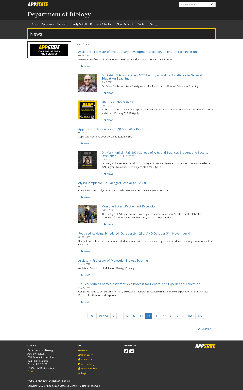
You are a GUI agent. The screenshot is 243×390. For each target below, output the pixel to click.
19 (176, 315)
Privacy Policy (87, 368)
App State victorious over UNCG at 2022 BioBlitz (112, 129)
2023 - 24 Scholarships (117, 102)
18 (169, 315)
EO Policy (85, 359)
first (92, 315)
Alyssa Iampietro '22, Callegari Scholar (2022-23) (112, 183)
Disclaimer (85, 354)
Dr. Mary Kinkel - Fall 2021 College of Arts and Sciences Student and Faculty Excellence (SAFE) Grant (155, 154)
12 (127, 315)
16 (155, 315)
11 (120, 315)
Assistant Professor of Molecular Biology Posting (113, 260)
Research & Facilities (102, 24)
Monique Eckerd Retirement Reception (129, 206)
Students (62, 24)
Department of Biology (59, 14)
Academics (48, 24)
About (35, 24)
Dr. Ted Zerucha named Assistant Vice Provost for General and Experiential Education (139, 284)
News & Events (126, 24)
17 (162, 315)
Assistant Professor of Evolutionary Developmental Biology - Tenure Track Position (137, 52)
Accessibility (86, 364)
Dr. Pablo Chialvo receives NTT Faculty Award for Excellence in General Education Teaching (152, 77)
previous (103, 315)
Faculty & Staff (78, 24)
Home (79, 44)
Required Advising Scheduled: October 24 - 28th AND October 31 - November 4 (134, 233)
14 (141, 315)
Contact (142, 24)
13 (134, 315)
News (85, 66)
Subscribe (204, 328)
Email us (32, 371)
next (190, 315)
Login (82, 373)
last (200, 315)
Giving (153, 24)
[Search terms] (194, 4)
